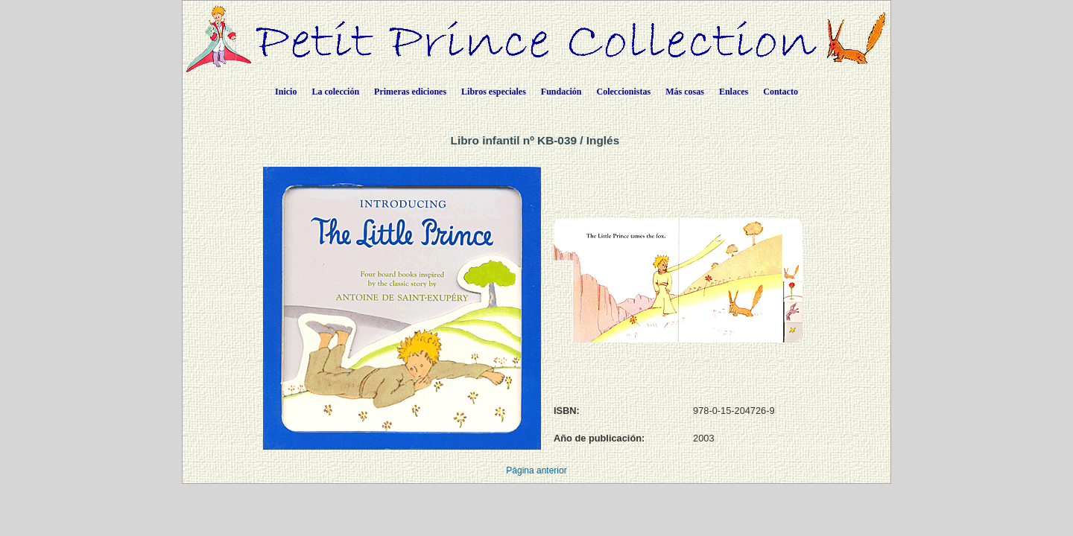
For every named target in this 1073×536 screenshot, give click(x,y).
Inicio (286, 91)
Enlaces (733, 91)
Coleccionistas (624, 91)
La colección (335, 91)
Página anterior (536, 470)
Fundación (561, 91)
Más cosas (684, 91)
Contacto (780, 91)
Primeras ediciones (410, 91)
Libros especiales (493, 91)
